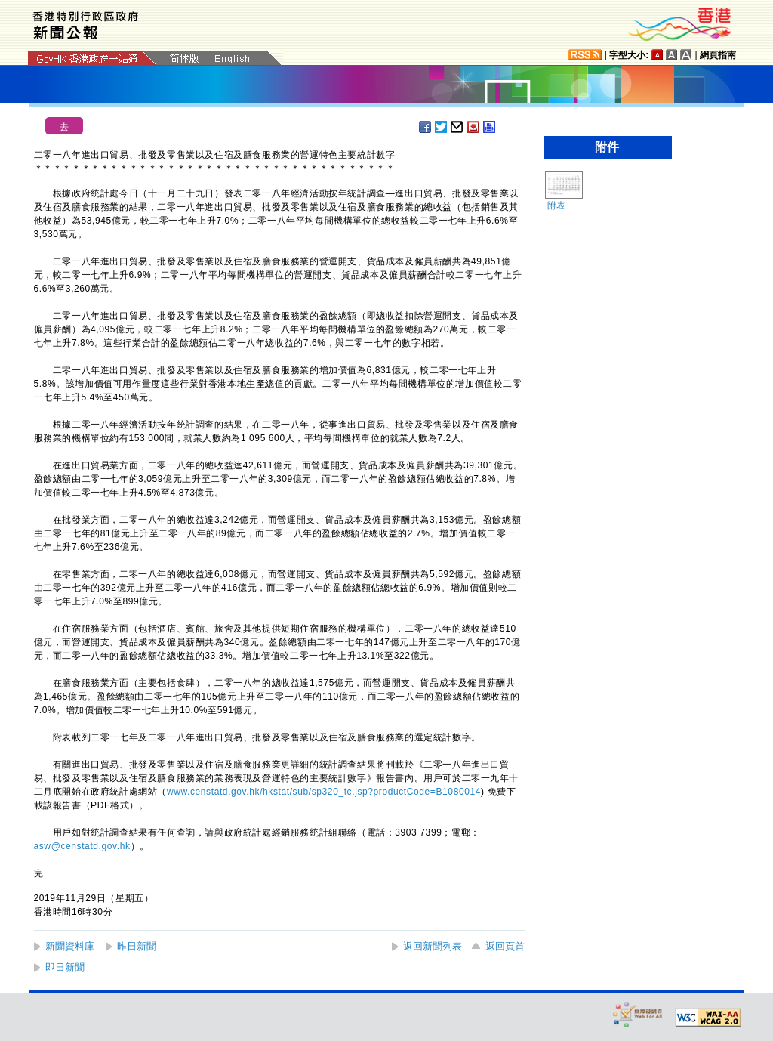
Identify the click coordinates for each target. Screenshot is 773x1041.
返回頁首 (505, 946)
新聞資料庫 (69, 946)
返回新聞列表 (432, 946)
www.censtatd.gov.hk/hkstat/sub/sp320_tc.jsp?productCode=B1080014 (324, 791)
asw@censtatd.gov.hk (82, 846)
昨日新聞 (136, 946)
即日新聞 (65, 967)
